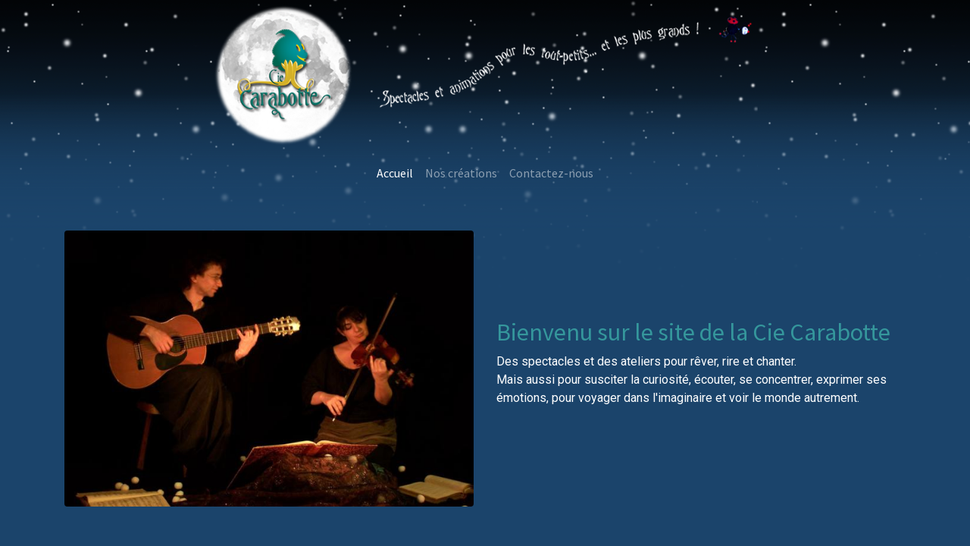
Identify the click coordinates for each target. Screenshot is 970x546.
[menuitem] (395, 173)
